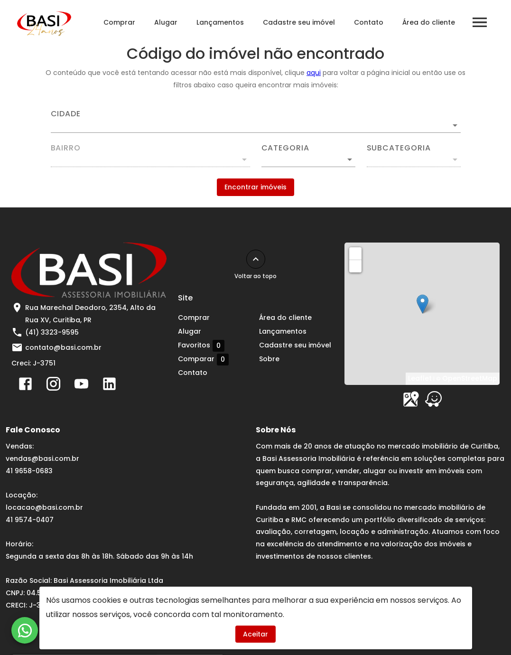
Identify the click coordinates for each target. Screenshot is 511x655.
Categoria (285, 148)
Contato (368, 22)
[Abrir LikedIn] (109, 385)
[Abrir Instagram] (53, 385)
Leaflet (420, 378)
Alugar (165, 22)
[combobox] (256, 121)
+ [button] (355, 253)
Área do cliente (428, 22)
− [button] (356, 266)
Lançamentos (220, 22)
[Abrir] (455, 125)
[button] (308, 159)
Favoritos (201, 345)
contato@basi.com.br (63, 347)
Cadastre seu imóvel (299, 22)
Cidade (66, 114)
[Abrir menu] (480, 22)
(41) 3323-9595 (52, 332)
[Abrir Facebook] (25, 385)
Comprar (119, 22)
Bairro (66, 148)
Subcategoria (399, 148)
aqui (314, 72)
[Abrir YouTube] (81, 385)
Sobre (269, 359)
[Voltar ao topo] (255, 259)
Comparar (203, 359)
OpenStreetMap (469, 378)
